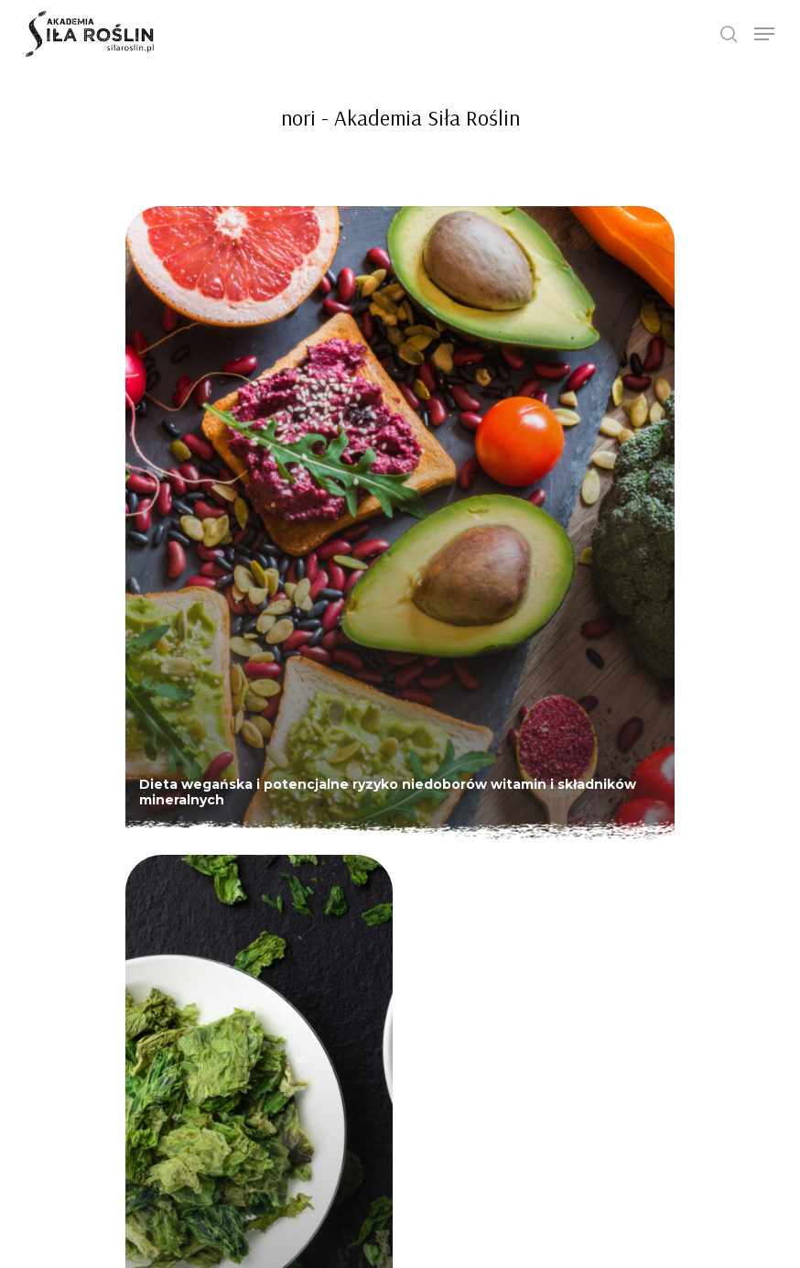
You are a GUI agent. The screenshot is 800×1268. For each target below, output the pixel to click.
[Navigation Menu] (764, 34)
